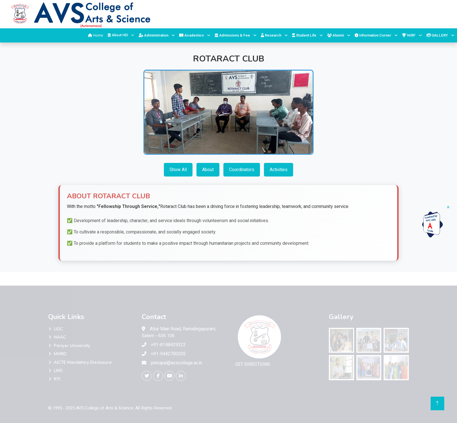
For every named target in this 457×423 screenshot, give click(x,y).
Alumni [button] (336, 35)
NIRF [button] (409, 35)
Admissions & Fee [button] (233, 35)
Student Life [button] (304, 35)
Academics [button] (192, 35)
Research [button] (271, 35)
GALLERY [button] (437, 35)
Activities (278, 169)
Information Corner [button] (373, 35)
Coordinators (241, 169)
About (208, 169)
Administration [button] (154, 35)
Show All (178, 169)
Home (95, 35)
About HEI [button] (118, 35)
